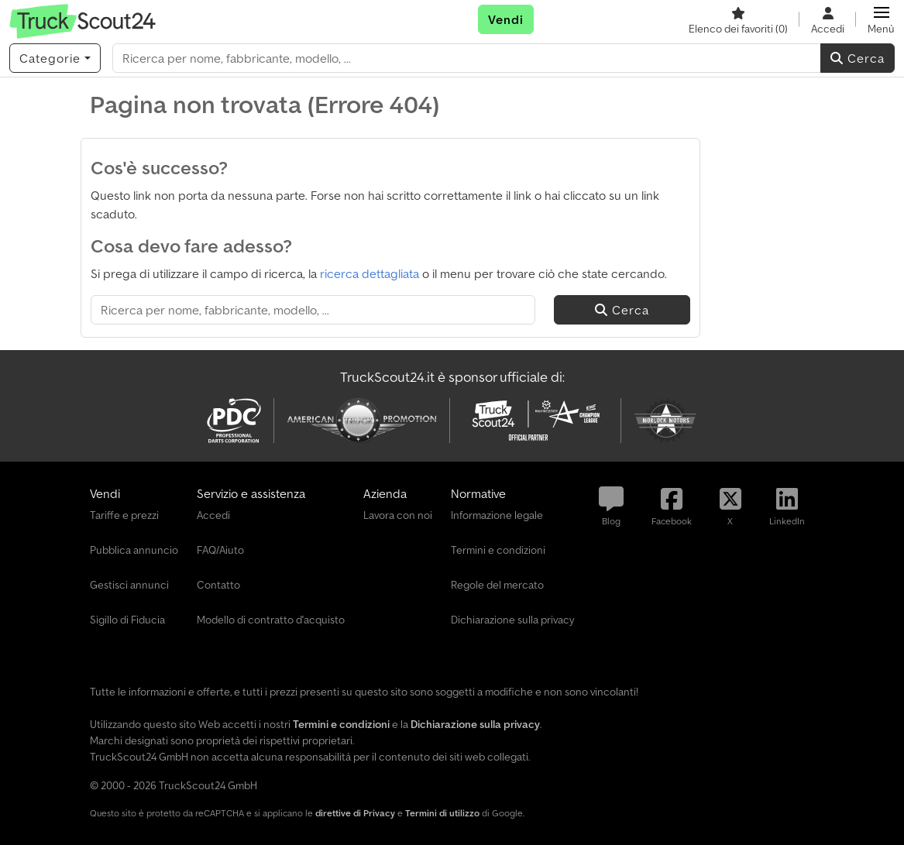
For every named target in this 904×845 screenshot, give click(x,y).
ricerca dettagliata (369, 273)
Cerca (857, 58)
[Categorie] (55, 58)
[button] (881, 19)
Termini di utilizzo (442, 813)
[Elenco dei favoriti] (738, 19)
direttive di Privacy (355, 813)
